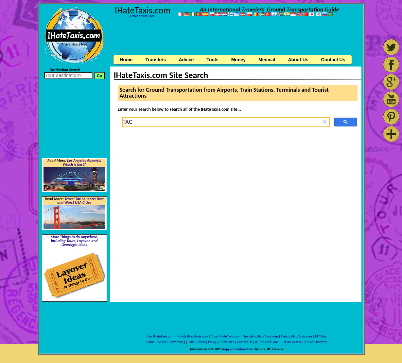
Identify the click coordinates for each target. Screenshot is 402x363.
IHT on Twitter (291, 342)
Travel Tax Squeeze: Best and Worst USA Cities (80, 201)
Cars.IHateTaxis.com (160, 336)
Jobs (191, 342)
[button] (325, 122)
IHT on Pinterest (316, 342)
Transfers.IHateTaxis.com (261, 336)
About (162, 342)
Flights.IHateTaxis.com (296, 336)
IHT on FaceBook (267, 342)
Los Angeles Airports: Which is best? (82, 162)
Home (126, 59)
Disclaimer (226, 342)
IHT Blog (320, 336)
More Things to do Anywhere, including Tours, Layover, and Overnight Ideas (74, 241)
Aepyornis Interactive (237, 349)
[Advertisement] (235, 37)
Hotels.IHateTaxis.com (192, 336)
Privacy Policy (207, 342)
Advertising (177, 342)
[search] (221, 122)
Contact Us (244, 342)
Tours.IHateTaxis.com (225, 336)
